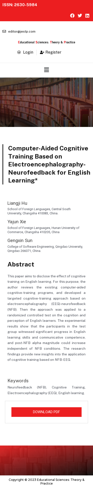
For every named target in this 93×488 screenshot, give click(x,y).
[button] (46, 70)
